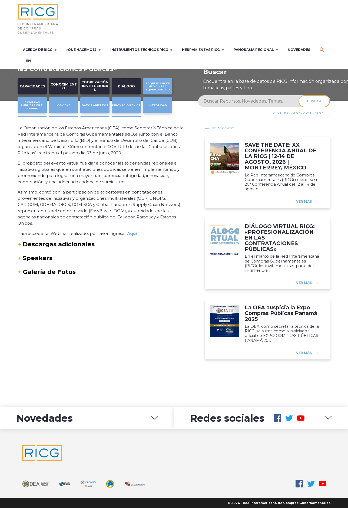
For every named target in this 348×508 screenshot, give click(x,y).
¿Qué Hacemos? (81, 50)
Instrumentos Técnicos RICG (139, 50)
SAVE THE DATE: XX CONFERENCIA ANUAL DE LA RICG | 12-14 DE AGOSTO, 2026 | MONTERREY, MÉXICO (280, 156)
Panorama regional (254, 50)
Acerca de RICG (37, 50)
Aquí (132, 233)
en (28, 60)
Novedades (299, 50)
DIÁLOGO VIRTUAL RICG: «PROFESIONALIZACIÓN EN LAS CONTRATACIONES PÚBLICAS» (280, 238)
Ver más (304, 201)
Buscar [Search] (315, 101)
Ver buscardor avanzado (298, 113)
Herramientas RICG (201, 50)
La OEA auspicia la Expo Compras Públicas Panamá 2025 (281, 313)
